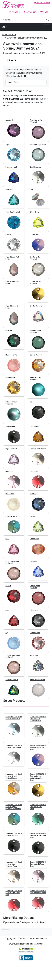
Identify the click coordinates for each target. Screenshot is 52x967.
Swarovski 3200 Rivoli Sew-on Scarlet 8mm (38, 894)
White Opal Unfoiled (37, 682)
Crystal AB (34, 237)
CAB (31, 192)
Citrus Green (34, 215)
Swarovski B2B (9, 34)
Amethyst (9, 123)
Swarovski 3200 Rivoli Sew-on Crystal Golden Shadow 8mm (14, 779)
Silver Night (34, 613)
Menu (5, 27)
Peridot (32, 519)
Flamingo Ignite (11, 358)
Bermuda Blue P (11, 170)
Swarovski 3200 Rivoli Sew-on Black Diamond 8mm (38, 721)
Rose (7, 541)
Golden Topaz (11, 380)
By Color (11, 60)
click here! (40, 922)
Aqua (8, 147)
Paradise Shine (11, 519)
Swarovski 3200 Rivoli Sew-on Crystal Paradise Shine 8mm (14, 809)
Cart (44, 12)
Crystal (8, 237)
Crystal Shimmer (36, 309)
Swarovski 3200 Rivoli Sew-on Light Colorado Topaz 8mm (14, 867)
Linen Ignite (10, 496)
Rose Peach (34, 541)
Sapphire (33, 564)
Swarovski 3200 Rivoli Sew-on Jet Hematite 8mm (38, 838)
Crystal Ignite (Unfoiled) (35, 261)
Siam (7, 613)
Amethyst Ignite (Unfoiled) (36, 124)
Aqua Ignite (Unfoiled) (38, 147)
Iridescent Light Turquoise (11, 406)
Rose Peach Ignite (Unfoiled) (12, 565)
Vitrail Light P (35, 658)
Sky (7, 635)
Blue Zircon (10, 192)
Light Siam (34, 474)
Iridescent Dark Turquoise (35, 381)
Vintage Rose (35, 635)
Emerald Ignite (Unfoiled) (35, 334)
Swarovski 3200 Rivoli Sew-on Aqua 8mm (14, 720)
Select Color (13, 82)
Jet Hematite (10, 429)
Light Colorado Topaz (38, 452)
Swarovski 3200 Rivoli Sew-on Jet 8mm (14, 837)
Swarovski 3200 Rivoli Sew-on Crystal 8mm (14, 749)
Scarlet (8, 588)
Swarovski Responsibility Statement (26, 944)
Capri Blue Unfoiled (13, 215)
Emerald (9, 333)
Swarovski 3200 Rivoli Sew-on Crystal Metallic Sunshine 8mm (38, 780)
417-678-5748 (42, 2)
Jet (31, 405)
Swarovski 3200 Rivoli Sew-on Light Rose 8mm (38, 867)
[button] (25, 76)
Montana (33, 496)
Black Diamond (35, 170)
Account (30, 12)
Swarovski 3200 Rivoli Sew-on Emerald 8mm (38, 809)
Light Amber (34, 429)
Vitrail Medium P (12, 682)
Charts (14, 12)
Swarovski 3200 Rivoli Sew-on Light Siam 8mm (14, 895)
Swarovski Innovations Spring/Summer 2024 (27, 38)
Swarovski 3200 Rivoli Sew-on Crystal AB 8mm (38, 750)
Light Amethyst (11, 452)
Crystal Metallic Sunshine (36, 285)
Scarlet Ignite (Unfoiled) (35, 589)
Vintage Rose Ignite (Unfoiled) (13, 659)
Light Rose (9, 474)
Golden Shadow (36, 358)
